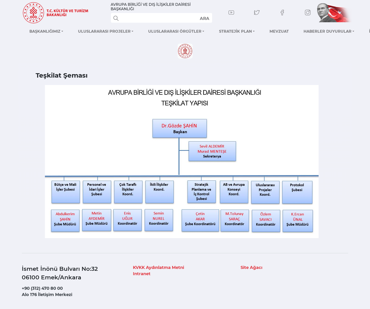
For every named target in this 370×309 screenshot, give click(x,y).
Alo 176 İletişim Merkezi (47, 294)
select (204, 18)
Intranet (142, 273)
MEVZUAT (279, 31)
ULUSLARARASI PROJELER (104, 31)
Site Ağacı (251, 267)
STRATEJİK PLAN (235, 31)
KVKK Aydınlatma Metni (158, 267)
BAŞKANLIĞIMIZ (44, 31)
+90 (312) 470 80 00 (42, 288)
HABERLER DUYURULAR (327, 31)
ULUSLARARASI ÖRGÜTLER (174, 31)
